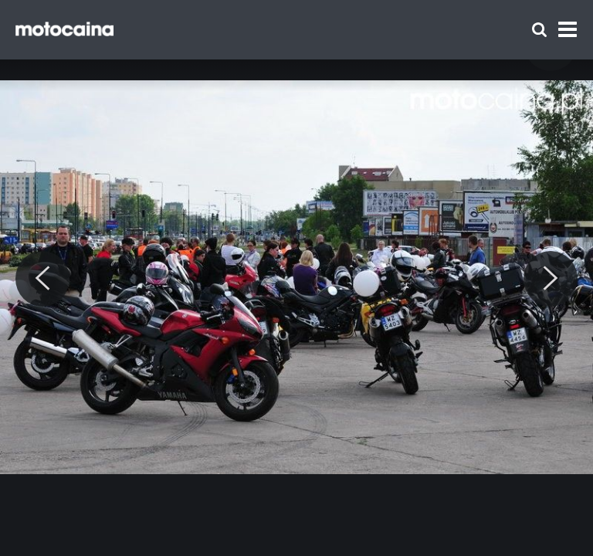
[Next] (551, 279)
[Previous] (42, 279)
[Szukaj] (539, 29)
